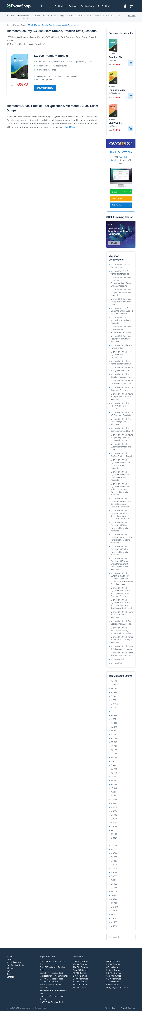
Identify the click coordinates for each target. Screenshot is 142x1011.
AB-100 (114, 707)
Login (9, 959)
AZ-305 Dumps (80, 981)
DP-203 (114, 903)
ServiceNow (98, 15)
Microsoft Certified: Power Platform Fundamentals (122, 654)
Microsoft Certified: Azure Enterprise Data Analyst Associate (122, 397)
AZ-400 (114, 784)
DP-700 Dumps (80, 975)
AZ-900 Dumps (113, 967)
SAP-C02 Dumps (80, 978)
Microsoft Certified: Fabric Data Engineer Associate (122, 622)
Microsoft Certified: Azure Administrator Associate (122, 362)
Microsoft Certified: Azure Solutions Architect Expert (122, 429)
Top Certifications (105, 6)
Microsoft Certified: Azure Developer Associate (122, 388)
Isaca (117, 15)
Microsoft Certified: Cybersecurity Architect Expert (121, 447)
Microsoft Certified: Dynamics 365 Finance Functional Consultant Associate (120, 526)
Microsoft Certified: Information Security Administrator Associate (121, 630)
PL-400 (113, 765)
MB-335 (114, 864)
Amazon (45, 15)
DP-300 (114, 776)
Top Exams (73, 6)
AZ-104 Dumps (80, 964)
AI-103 (113, 822)
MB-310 (114, 818)
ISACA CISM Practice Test (51, 1002)
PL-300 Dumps (113, 964)
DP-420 (114, 860)
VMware (109, 15)
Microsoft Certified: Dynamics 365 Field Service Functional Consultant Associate (120, 514)
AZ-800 (114, 788)
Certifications (60, 6)
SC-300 (114, 692)
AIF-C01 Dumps (80, 984)
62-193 (113, 914)
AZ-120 (114, 891)
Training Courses (88, 6)
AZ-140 (114, 772)
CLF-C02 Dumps (113, 978)
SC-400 (114, 887)
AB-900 (114, 723)
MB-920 (114, 910)
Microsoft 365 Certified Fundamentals (120, 266)
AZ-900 (114, 715)
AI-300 (113, 830)
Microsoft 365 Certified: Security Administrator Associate (121, 339)
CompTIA (36, 15)
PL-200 (113, 795)
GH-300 (114, 761)
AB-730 (114, 730)
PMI (89, 15)
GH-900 (114, 857)
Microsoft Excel (117, 659)
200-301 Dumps (80, 967)
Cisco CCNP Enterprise (50, 981)
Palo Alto (25, 18)
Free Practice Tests (15, 965)
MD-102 (114, 703)
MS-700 (114, 807)
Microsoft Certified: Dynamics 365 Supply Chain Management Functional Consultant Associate (120, 564)
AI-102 (113, 719)
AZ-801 (114, 780)
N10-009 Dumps (113, 961)
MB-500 (114, 872)
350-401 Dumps (113, 970)
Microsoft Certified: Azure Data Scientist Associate (122, 382)
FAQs (9, 971)
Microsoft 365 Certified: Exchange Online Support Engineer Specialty (122, 311)
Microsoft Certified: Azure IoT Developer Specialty (122, 413)
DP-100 (114, 834)
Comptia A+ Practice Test (51, 973)
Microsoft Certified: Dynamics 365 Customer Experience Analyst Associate (121, 476)
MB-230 (114, 845)
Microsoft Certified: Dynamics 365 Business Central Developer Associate (121, 463)
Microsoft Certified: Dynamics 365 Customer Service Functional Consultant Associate (121, 502)
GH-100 (114, 883)
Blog (9, 974)
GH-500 (114, 876)
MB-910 (114, 926)
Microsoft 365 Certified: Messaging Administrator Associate (122, 320)
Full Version (121, 205)
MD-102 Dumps (113, 973)
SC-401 (114, 734)
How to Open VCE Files (121, 152)
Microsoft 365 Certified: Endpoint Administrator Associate (121, 292)
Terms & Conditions (128, 1008)
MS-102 (114, 711)
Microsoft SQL (117, 663)
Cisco (53, 15)
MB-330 (114, 811)
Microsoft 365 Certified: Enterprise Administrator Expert (121, 302)
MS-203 (114, 922)
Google (61, 15)
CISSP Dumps (112, 984)
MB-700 (114, 853)
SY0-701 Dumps (80, 961)
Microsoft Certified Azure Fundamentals (121, 346)
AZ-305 (114, 688)
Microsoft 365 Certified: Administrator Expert (121, 272)
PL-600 (113, 792)
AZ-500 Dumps (113, 981)
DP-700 (114, 684)
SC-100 (114, 753)
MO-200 (114, 907)
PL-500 (113, 880)
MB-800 (114, 799)
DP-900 (114, 814)
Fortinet (70, 15)
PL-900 (113, 803)
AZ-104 (114, 681)
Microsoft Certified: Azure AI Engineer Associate (122, 369)
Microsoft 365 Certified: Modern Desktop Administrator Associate (121, 329)
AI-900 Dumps (79, 973)
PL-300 (113, 696)
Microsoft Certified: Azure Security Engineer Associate (122, 422)
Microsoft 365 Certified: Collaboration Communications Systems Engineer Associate (122, 281)
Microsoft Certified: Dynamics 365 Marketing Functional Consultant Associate (121, 538)
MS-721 (114, 841)
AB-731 (114, 746)
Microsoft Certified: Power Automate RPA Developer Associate (122, 640)
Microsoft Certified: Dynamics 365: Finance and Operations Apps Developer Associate (120, 592)
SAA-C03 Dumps (80, 970)
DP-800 (114, 895)
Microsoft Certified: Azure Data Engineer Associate (122, 375)
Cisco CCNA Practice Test (51, 978)
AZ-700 (114, 738)
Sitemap (10, 968)
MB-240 (114, 899)
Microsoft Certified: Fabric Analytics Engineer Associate (122, 615)
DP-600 (114, 742)
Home (9, 25)
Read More (70, 127)
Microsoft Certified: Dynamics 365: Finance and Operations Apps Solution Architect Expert (121, 603)
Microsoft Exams (19, 25)
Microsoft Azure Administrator (54, 975)
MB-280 (114, 826)
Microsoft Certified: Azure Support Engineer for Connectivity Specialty (122, 437)
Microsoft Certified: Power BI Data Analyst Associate (122, 647)
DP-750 (114, 918)
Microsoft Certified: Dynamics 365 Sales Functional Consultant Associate (120, 550)
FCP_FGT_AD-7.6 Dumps (117, 987)
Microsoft (25, 15)
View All (131, 15)
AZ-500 (114, 749)
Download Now (45, 88)
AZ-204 (114, 757)
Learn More (121, 198)
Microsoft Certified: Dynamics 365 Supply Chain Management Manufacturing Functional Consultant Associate (122, 578)
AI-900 (113, 700)
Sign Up (121, 192)
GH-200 (114, 849)
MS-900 (114, 868)
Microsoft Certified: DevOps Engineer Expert (121, 454)
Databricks (80, 15)
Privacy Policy (110, 1008)
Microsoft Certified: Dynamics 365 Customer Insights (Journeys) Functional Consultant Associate (121, 489)
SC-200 (114, 726)
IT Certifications (14, 962)
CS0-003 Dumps (113, 975)
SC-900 (114, 769)
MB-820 (114, 838)
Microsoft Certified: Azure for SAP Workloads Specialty (122, 406)
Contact (10, 976)
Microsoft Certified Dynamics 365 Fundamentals (119, 354)
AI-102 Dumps (79, 987)
